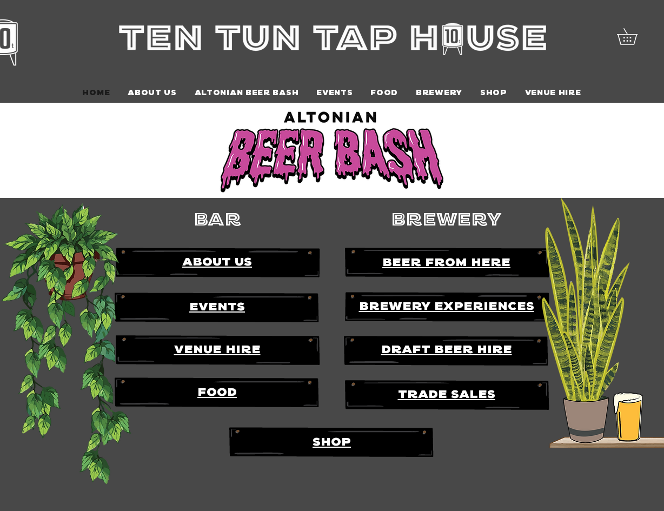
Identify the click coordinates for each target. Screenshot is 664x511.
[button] (635, 36)
